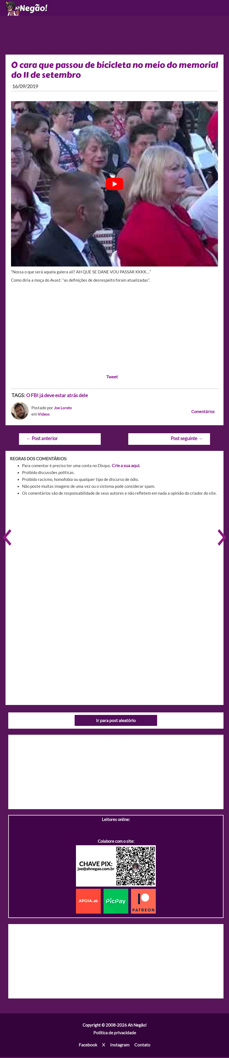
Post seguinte (187, 440)
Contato (141, 1046)
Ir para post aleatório (116, 722)
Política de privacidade (114, 1034)
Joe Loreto (63, 410)
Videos (44, 416)
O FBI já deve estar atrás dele (57, 398)
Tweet (112, 379)
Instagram (119, 1046)
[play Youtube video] (114, 186)
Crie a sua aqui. (125, 467)
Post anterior (41, 440)
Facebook (89, 1046)
